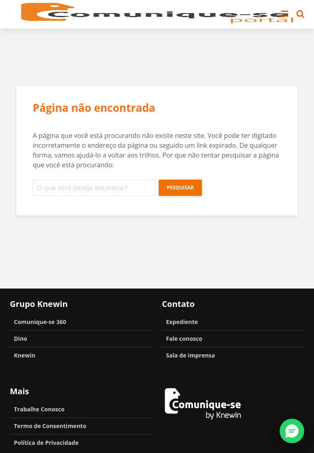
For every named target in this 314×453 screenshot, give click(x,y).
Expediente (182, 322)
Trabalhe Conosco (39, 409)
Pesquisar (180, 187)
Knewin (24, 355)
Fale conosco (184, 338)
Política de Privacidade (46, 442)
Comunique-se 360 (40, 322)
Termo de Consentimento (50, 426)
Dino (20, 338)
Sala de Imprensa (190, 355)
